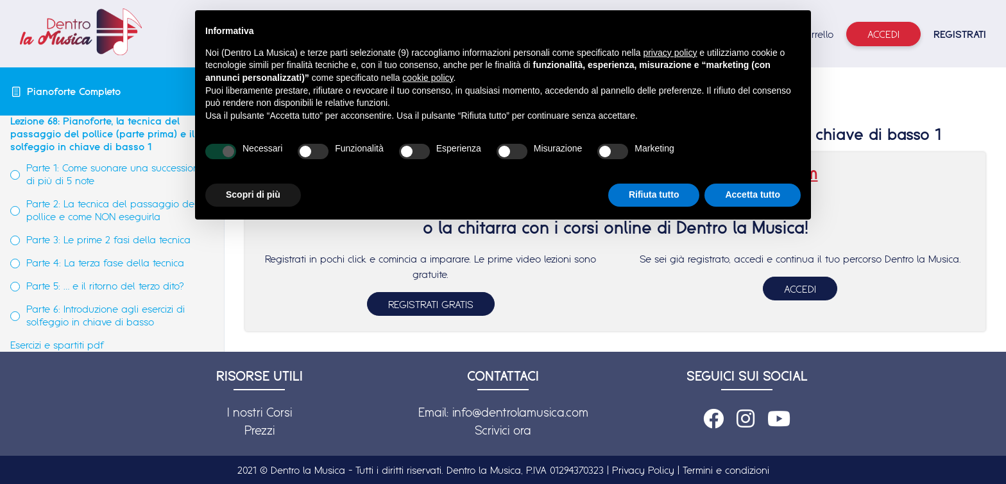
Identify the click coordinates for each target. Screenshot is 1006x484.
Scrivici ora (503, 430)
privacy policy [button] (670, 53)
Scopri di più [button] (253, 194)
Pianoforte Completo (74, 91)
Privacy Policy (643, 469)
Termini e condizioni (726, 469)
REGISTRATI (960, 34)
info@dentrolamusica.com (520, 412)
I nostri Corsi (259, 412)
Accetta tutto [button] (752, 194)
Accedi (883, 34)
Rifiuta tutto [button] (654, 194)
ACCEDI (800, 288)
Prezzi (259, 430)
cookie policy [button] (427, 78)
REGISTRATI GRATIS (430, 304)
